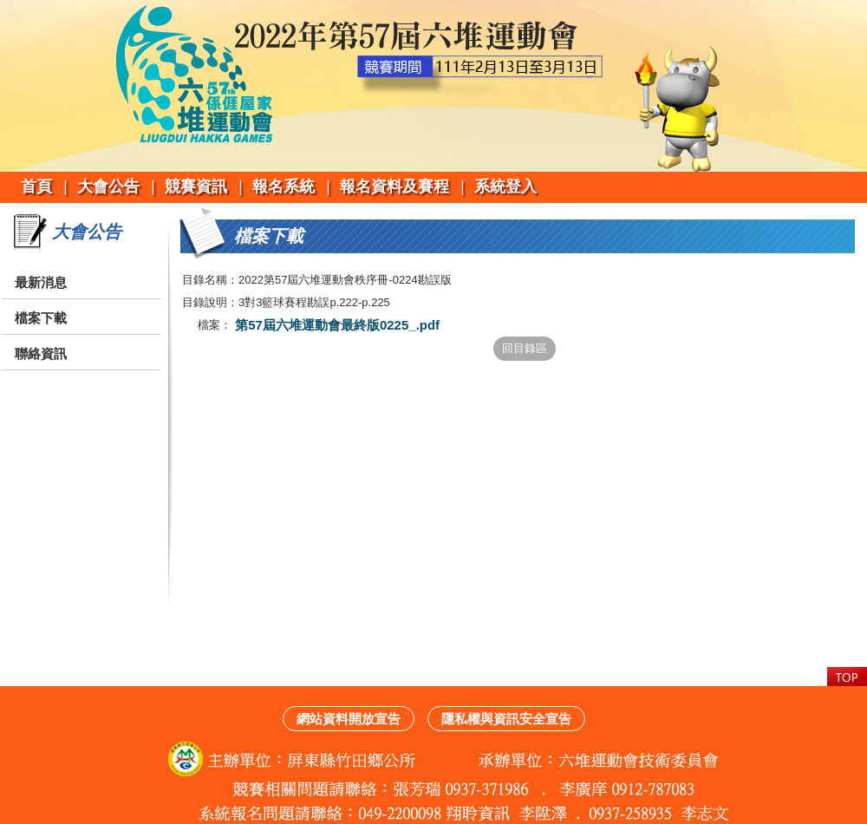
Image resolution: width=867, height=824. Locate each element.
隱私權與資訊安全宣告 (506, 718)
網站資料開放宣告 (349, 718)
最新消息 (41, 282)
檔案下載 (41, 318)
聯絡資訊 (41, 353)
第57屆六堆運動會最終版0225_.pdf (335, 324)
